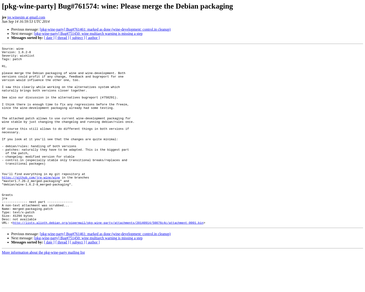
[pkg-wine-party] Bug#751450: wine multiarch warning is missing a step (88, 34)
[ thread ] (62, 38)
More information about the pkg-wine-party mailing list (43, 288)
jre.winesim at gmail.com (26, 17)
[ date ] (49, 38)
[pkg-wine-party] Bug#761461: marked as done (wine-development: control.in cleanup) (105, 29)
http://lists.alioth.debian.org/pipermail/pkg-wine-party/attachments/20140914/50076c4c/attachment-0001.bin (108, 258)
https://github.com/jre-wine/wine (31, 204)
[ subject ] (77, 38)
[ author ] (93, 38)
